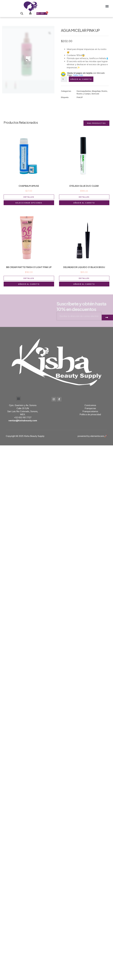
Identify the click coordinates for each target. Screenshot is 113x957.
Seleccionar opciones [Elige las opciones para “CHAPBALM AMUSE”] (28, 203)
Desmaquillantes (84, 91)
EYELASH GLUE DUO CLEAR (84, 185)
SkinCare (95, 94)
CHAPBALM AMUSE (29, 185)
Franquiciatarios (90, 411)
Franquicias (90, 408)
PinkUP (80, 97)
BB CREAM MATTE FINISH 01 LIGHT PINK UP (29, 267)
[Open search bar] (21, 13)
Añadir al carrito (81, 79)
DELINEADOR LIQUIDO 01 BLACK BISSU (84, 267)
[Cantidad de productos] (64, 79)
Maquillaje (96, 91)
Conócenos (90, 405)
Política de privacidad (90, 414)
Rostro (104, 91)
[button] (107, 6)
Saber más (78, 75)
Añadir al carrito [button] (84, 203)
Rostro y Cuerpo (84, 94)
